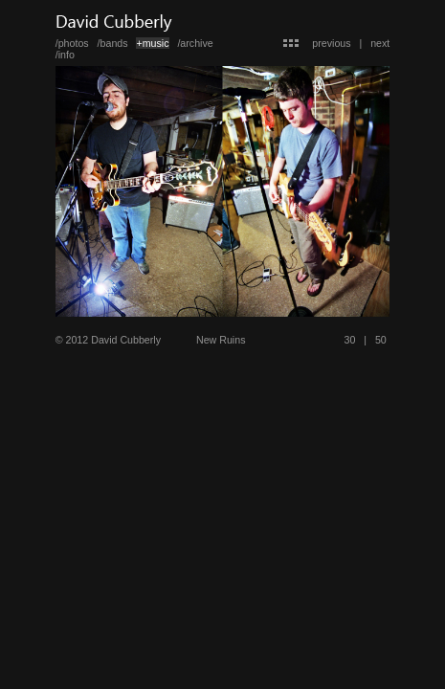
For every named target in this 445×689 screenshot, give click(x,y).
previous (331, 43)
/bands (113, 43)
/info (65, 54)
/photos (72, 43)
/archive (194, 43)
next (379, 43)
